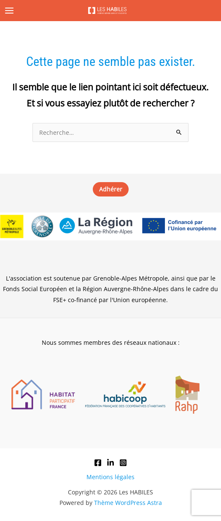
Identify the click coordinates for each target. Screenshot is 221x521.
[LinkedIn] (110, 462)
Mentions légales (110, 477)
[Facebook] (98, 462)
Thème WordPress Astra (128, 503)
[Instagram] (123, 462)
